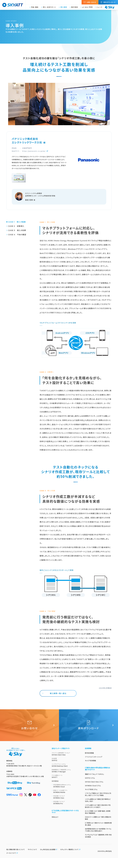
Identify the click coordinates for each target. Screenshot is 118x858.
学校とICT (55, 817)
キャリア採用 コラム (91, 789)
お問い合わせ (91, 2)
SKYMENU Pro (66, 803)
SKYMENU (55, 781)
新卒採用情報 (89, 753)
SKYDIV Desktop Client (66, 765)
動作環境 (74, 7)
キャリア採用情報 (90, 761)
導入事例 (63, 7)
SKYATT (66, 776)
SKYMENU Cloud (66, 786)
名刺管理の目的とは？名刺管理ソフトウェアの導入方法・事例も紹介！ (98, 830)
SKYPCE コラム (90, 778)
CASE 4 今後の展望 (17, 235)
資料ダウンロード (109, 2)
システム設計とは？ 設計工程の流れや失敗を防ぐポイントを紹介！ (98, 806)
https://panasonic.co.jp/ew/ (34, 151)
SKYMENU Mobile (66, 791)
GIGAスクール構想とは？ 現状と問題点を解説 (98, 818)
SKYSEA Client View (66, 754)
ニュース (99, 7)
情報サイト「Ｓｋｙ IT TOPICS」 (94, 774)
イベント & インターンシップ (93, 757)
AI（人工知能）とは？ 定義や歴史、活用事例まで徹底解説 (97, 812)
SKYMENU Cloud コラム (93, 785)
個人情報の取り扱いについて (15, 849)
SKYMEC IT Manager (66, 771)
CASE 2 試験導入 (16, 226)
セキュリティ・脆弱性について (70, 849)
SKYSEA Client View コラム (94, 782)
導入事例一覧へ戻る (58, 693)
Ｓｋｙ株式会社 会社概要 (48, 849)
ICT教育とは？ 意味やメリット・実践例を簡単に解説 (98, 824)
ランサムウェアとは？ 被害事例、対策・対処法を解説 (98, 836)
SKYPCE (66, 759)
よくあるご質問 (87, 7)
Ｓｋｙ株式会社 (107, 851)
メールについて (12, 853)
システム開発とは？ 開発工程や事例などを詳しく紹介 (98, 800)
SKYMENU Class (66, 797)
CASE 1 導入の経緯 (17, 222)
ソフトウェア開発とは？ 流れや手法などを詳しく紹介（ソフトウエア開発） (98, 794)
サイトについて (32, 849)
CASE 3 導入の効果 (17, 230)
